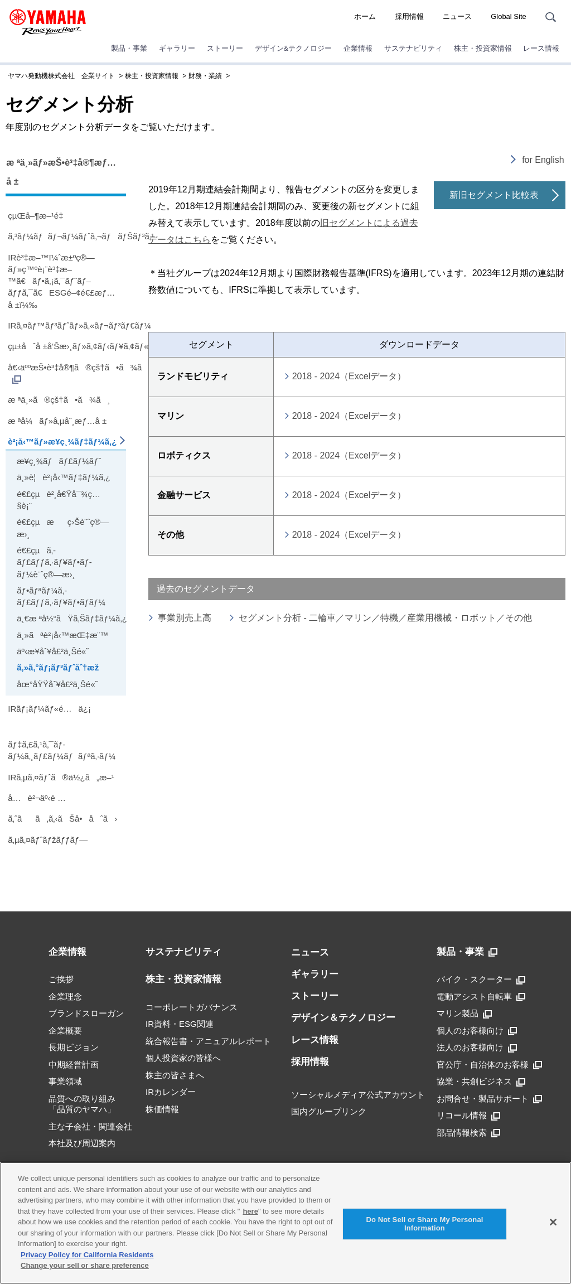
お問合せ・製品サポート (489, 1099)
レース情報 (541, 48)
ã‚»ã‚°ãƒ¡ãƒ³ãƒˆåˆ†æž (61, 667)
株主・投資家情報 (483, 48)
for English (543, 160)
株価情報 (162, 1109)
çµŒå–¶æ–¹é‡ (38, 215)
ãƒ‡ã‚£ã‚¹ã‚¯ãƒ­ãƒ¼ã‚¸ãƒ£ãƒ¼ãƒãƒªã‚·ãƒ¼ (61, 750)
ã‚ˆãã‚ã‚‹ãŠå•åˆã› (62, 818)
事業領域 (65, 1081)
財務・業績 (205, 76)
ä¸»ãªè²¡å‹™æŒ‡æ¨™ (62, 635)
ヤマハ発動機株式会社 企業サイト (61, 76)
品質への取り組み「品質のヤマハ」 (82, 1104)
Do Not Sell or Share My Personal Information (424, 1224)
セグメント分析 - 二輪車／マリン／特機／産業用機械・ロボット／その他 (385, 617)
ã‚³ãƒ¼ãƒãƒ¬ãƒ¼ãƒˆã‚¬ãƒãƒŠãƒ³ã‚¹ (67, 236)
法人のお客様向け (477, 1047)
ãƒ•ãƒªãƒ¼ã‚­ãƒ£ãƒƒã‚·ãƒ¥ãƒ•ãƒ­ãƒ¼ (61, 596)
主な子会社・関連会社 (90, 1126)
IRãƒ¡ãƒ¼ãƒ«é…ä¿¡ (49, 708)
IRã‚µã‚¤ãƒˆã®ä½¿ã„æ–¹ (61, 777)
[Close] (553, 1222)
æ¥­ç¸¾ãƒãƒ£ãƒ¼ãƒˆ (59, 461)
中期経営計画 (74, 1064)
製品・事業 (129, 48)
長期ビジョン (74, 1047)
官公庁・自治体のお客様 (489, 1065)
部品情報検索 (468, 1133)
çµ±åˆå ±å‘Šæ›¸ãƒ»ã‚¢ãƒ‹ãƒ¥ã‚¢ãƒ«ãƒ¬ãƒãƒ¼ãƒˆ (67, 346)
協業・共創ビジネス (481, 1082)
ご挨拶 (61, 979)
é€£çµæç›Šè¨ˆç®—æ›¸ (63, 527)
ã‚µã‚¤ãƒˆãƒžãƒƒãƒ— (48, 839)
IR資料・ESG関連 (180, 1024)
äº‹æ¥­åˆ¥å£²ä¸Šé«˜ (53, 651)
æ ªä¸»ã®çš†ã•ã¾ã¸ (59, 399)
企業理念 (65, 996)
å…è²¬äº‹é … (37, 798)
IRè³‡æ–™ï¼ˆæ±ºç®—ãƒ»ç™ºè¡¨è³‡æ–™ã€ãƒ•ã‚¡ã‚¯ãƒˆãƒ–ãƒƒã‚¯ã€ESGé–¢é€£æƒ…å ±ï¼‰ (61, 281)
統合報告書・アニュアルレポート (208, 1041)
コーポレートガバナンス (192, 1007)
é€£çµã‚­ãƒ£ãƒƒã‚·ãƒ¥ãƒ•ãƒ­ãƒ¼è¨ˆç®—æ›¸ (54, 562)
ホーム (365, 16)
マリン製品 (464, 1013)
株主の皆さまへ (175, 1075)
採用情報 (409, 16)
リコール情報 (468, 1116)
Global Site (508, 16)
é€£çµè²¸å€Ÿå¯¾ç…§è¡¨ (58, 499)
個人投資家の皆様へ (183, 1058)
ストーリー (225, 48)
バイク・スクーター (481, 979)
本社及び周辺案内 (82, 1143)
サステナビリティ (413, 48)
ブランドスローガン (86, 1013)
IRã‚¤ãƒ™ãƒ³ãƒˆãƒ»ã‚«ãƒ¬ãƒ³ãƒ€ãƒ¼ (67, 325)
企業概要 (65, 1030)
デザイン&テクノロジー (293, 48)
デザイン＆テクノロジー (343, 1017)
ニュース (457, 16)
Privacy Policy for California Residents (87, 1255)
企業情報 (357, 48)
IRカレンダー (171, 1092)
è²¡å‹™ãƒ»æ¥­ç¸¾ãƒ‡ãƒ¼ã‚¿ (62, 441)
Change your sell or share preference (85, 1265)
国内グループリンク (328, 1111)
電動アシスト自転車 (481, 997)
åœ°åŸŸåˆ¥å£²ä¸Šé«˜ (57, 684)
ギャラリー (177, 48)
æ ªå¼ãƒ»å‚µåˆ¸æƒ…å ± (57, 421)
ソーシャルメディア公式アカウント (358, 1094)
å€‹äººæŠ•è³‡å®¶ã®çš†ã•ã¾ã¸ (67, 373)
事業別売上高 (184, 617)
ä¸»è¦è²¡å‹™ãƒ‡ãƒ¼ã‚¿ (63, 477)
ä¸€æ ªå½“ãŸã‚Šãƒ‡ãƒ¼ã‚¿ (70, 618)
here (250, 1211)
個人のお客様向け (477, 1031)
